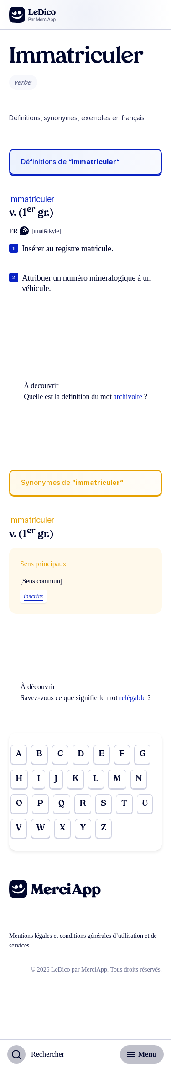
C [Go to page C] (60, 754)
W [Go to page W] (40, 828)
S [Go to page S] (103, 803)
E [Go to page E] (101, 754)
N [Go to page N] (139, 779)
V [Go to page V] (18, 828)
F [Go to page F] (121, 754)
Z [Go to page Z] (103, 828)
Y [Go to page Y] (83, 828)
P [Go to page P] (40, 803)
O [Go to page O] (19, 803)
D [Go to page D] (81, 754)
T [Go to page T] (124, 803)
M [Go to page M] (117, 779)
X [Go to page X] (62, 828)
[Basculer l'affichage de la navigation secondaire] (142, 1054)
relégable (132, 698)
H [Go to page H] (19, 779)
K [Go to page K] (75, 779)
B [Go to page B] (39, 754)
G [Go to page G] (142, 754)
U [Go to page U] (145, 803)
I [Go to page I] (38, 779)
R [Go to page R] (83, 803)
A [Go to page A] (18, 754)
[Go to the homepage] (32, 15)
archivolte (128, 396)
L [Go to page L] (95, 779)
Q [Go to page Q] (61, 803)
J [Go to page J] (56, 779)
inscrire (33, 596)
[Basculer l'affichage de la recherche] (35, 1054)
